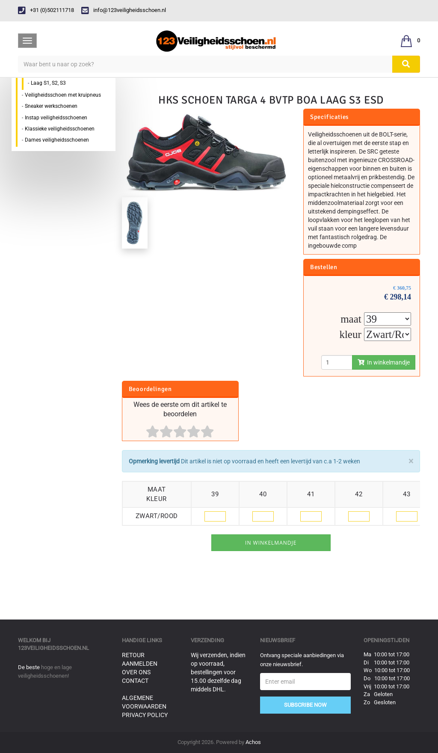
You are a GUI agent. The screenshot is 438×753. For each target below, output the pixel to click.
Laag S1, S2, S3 (48, 83)
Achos (253, 742)
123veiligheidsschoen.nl (53, 648)
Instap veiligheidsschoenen (56, 118)
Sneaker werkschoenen (51, 106)
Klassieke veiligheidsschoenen (60, 129)
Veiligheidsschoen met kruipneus (63, 95)
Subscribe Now (305, 705)
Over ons (136, 672)
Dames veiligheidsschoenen (57, 140)
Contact (135, 680)
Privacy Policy (145, 714)
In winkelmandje (384, 362)
